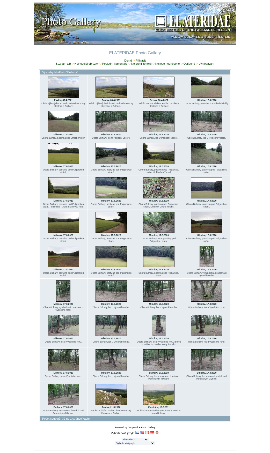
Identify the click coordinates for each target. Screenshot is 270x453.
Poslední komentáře (115, 63)
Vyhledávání (206, 63)
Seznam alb (63, 63)
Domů (128, 60)
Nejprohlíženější (141, 63)
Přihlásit (141, 60)
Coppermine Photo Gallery (141, 427)
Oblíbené (189, 63)
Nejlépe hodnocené (167, 63)
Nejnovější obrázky (87, 63)
